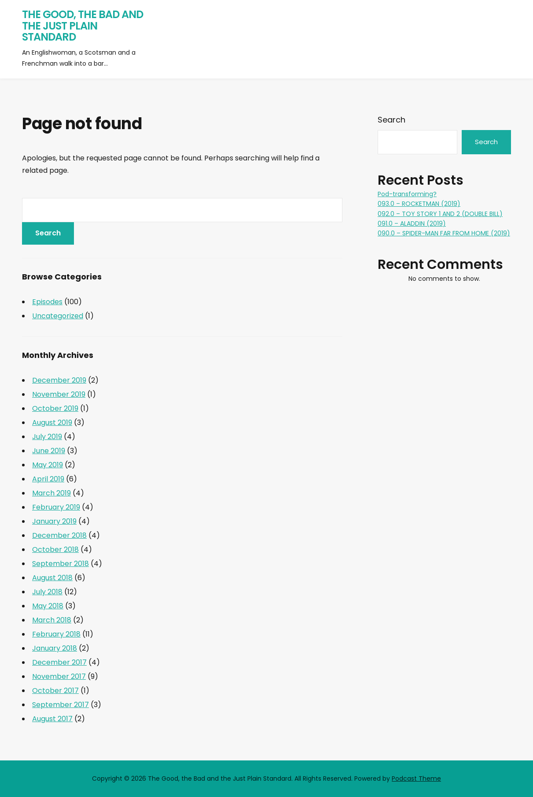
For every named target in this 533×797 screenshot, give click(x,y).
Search (391, 119)
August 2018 (52, 578)
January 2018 (54, 648)
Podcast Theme (416, 778)
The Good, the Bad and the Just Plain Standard (82, 25)
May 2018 (47, 606)
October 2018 (55, 549)
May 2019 (47, 465)
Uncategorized (57, 316)
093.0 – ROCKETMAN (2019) (419, 203)
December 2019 (59, 380)
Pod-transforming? (407, 194)
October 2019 (55, 408)
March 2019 (51, 493)
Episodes (47, 302)
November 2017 (59, 676)
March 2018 (51, 620)
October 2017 (55, 690)
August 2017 (52, 719)
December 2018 (59, 535)
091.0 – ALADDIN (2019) (412, 223)
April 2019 (48, 479)
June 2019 (48, 451)
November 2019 (58, 394)
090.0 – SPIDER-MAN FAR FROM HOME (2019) (444, 233)
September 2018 (60, 564)
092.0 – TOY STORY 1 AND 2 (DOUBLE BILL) (440, 213)
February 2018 (56, 634)
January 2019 (54, 521)
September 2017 (60, 705)
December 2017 (59, 662)
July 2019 (47, 437)
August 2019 (52, 422)
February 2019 (56, 507)
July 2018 (47, 592)
